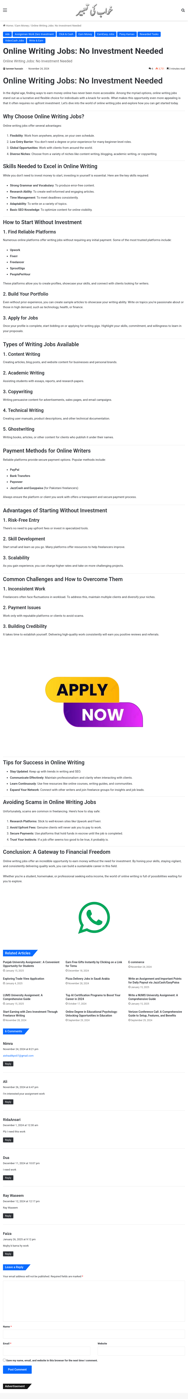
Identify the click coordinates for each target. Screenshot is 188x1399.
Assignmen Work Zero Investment (34, 34)
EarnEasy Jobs (105, 34)
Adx (7, 34)
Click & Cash (66, 34)
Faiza (7, 1233)
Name (7, 1326)
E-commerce (136, 962)
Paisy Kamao (127, 34)
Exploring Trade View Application (23, 978)
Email (7, 1343)
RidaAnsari (12, 1120)
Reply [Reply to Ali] (8, 1101)
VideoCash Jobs (14, 40)
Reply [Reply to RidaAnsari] (8, 1139)
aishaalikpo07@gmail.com (18, 1055)
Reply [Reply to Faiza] (8, 1253)
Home (8, 25)
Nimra (8, 1043)
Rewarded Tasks (149, 34)
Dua (6, 1158)
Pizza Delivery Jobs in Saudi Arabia (88, 978)
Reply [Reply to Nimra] (8, 1063)
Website (102, 1343)
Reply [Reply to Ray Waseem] (8, 1215)
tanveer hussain (14, 68)
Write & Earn (36, 40)
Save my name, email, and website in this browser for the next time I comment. (52, 1360)
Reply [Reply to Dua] (8, 1177)
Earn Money (22, 25)
